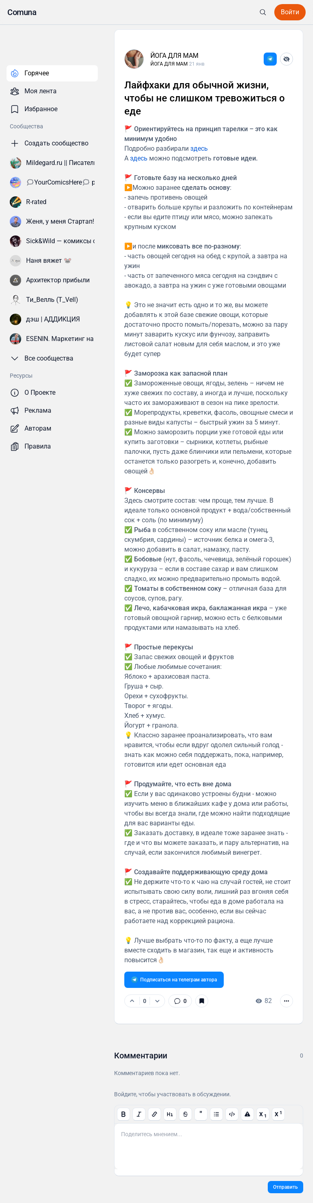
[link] (270, 59)
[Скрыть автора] (286, 59)
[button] (21, 12)
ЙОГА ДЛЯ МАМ (174, 55)
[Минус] (157, 1001)
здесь (199, 148)
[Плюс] (132, 1001)
